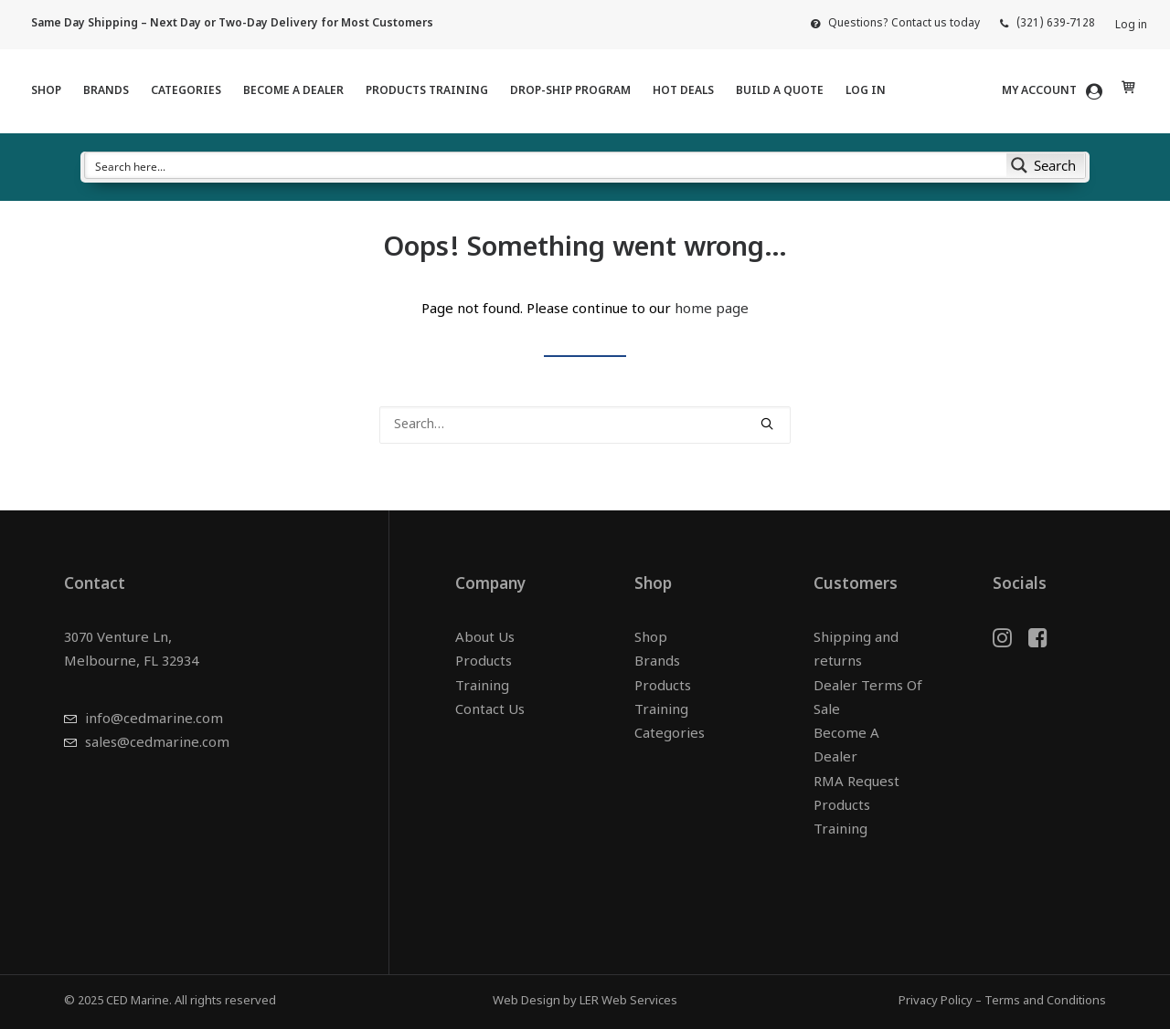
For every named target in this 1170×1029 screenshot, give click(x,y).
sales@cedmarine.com (157, 743)
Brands (106, 91)
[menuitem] (895, 23)
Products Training (427, 91)
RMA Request (856, 783)
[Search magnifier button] (1045, 165)
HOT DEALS (683, 91)
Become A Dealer (293, 91)
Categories (186, 91)
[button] (767, 423)
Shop (46, 91)
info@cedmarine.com (154, 720)
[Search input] (546, 165)
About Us (485, 638)
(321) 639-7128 (1055, 23)
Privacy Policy (936, 1001)
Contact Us (490, 710)
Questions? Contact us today (904, 23)
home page (712, 310)
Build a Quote (780, 91)
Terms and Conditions (1045, 1001)
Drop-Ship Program (570, 91)
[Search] (585, 425)
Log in (1131, 25)
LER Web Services (628, 1001)
